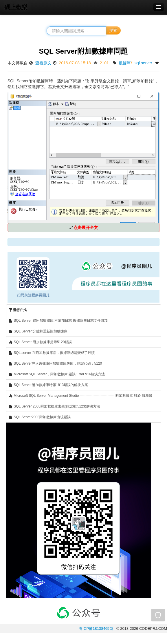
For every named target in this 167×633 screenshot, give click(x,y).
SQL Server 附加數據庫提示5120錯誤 (40, 342)
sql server (143, 63)
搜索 (113, 30)
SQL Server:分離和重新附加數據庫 (38, 331)
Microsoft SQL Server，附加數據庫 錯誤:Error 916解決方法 (57, 374)
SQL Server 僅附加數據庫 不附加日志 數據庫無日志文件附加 (58, 321)
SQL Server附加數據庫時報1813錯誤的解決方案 (48, 385)
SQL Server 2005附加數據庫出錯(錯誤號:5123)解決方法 (54, 406)
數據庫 (125, 63)
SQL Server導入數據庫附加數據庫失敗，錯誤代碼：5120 (55, 363)
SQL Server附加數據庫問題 (83, 51)
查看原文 (43, 63)
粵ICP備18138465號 (96, 628)
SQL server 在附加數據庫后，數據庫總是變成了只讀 (52, 353)
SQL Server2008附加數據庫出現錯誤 (40, 417)
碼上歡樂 (15, 7)
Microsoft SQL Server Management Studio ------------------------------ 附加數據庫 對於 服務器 (80, 396)
